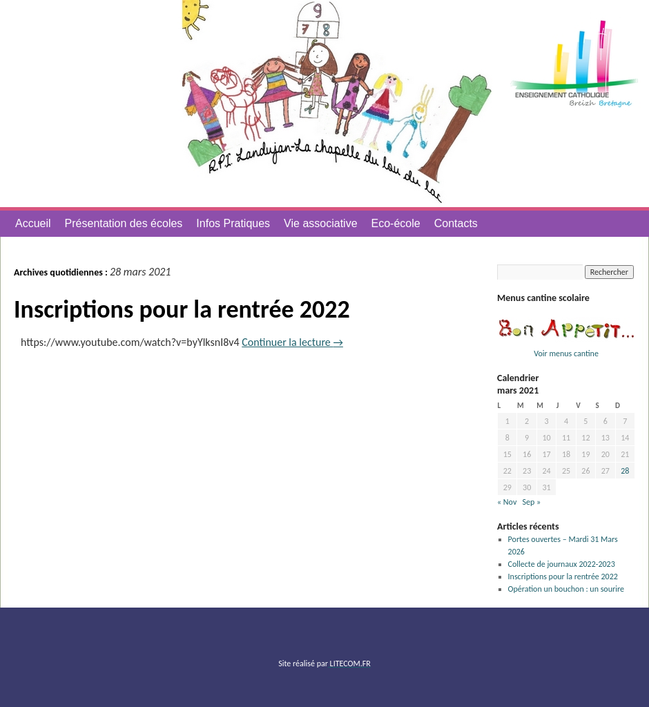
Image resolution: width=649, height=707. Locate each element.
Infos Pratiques (233, 223)
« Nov (506, 502)
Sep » (531, 502)
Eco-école (395, 223)
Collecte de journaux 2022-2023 (561, 564)
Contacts (456, 223)
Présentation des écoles (124, 223)
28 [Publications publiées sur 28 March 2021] (625, 471)
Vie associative (320, 223)
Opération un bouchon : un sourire (566, 589)
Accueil (33, 223)
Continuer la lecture (292, 342)
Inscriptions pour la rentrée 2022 (182, 309)
